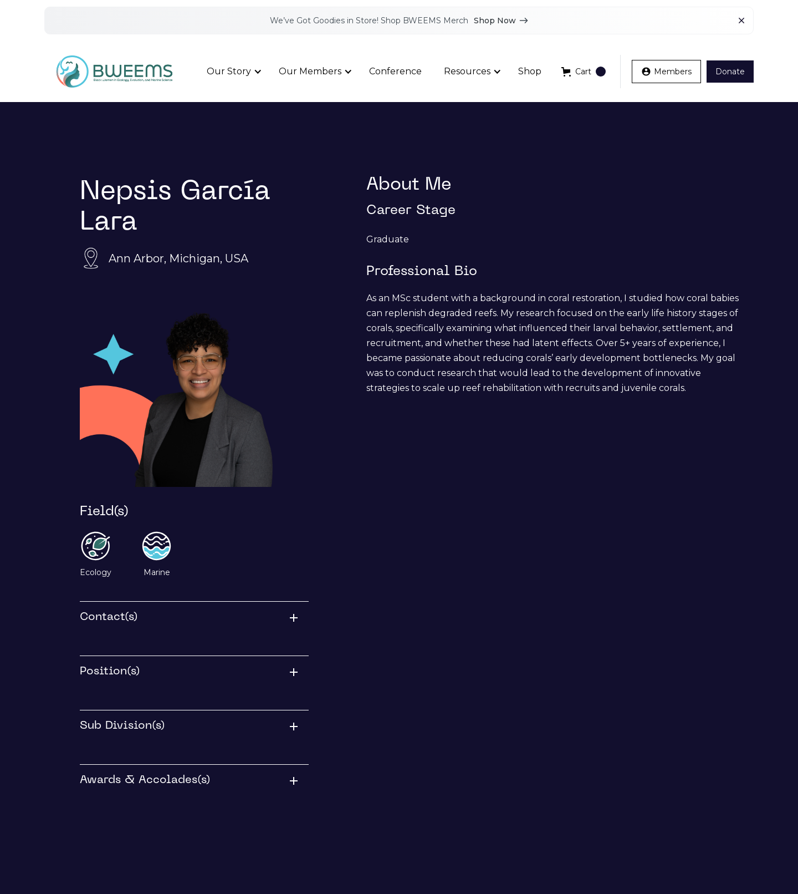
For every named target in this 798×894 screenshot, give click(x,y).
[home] (114, 71)
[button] (232, 71)
